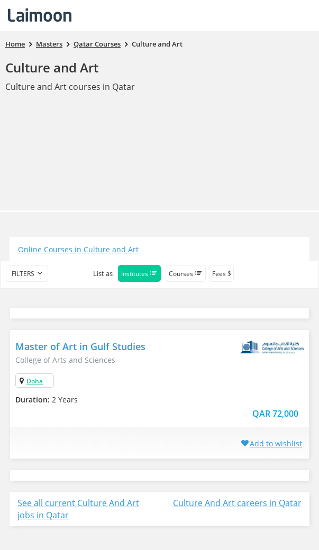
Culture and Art (51, 67)
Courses (186, 273)
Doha (34, 381)
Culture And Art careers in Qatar (237, 503)
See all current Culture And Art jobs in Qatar (78, 509)
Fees (221, 273)
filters (23, 273)
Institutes (139, 273)
